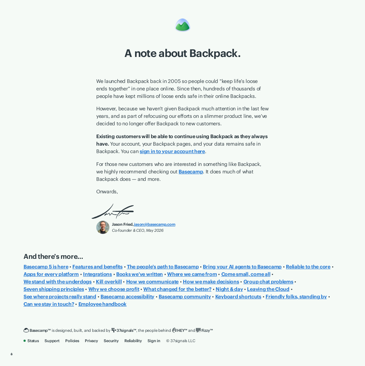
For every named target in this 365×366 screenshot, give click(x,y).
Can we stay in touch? (49, 304)
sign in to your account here (172, 151)
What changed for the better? (177, 289)
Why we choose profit (113, 289)
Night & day (229, 289)
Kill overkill (109, 281)
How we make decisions (211, 281)
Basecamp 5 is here (46, 266)
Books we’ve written (139, 274)
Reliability (133, 340)
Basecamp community (185, 296)
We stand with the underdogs (58, 281)
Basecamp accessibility (127, 296)
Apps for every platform (51, 274)
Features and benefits (97, 266)
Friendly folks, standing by (296, 296)
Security (111, 340)
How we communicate (152, 281)
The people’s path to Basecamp (163, 266)
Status (31, 340)
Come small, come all (246, 274)
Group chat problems (268, 281)
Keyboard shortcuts (238, 296)
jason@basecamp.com (154, 224)
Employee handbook (102, 304)
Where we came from (192, 274)
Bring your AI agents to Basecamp (242, 266)
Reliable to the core (308, 266)
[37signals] (124, 331)
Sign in (154, 340)
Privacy (91, 340)
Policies (72, 340)
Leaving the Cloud (268, 289)
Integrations (97, 274)
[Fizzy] (204, 331)
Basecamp (191, 171)
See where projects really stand (60, 296)
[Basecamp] (37, 331)
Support (52, 340)
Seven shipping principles (54, 289)
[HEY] (179, 331)
